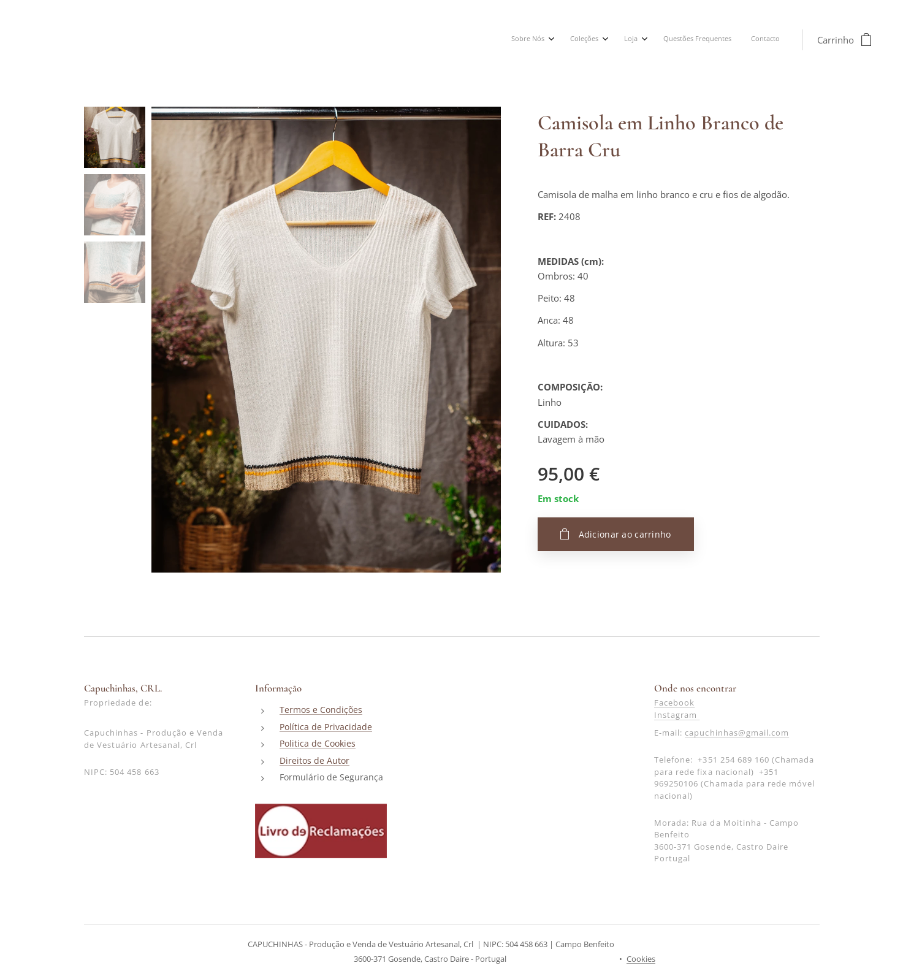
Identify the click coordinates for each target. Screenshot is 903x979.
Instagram (676, 714)
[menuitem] (689, 40)
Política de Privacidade (326, 727)
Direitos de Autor (314, 760)
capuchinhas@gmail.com (737, 733)
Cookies (641, 958)
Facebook (673, 703)
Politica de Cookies (318, 744)
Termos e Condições (321, 710)
